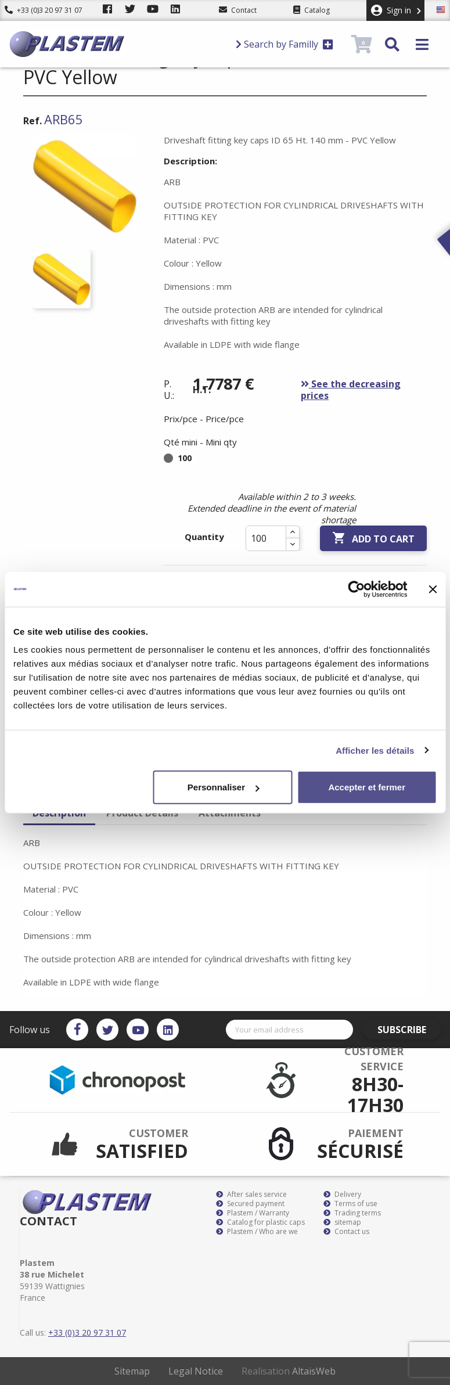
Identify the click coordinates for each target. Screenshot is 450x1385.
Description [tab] (59, 813)
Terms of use (350, 1203)
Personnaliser (223, 787)
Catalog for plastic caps (260, 1222)
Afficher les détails (375, 750)
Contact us (346, 1231)
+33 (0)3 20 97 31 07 (43, 10)
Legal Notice (195, 1371)
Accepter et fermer (366, 787)
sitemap (342, 1222)
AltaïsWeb (314, 1371)
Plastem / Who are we (257, 1231)
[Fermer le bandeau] (433, 589)
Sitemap (132, 1371)
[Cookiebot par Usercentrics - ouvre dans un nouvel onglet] (356, 589)
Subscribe (407, 1029)
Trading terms (352, 1213)
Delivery (342, 1194)
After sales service (251, 1194)
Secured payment (250, 1203)
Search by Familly (284, 44)
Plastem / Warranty (252, 1213)
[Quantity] (266, 538)
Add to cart (373, 538)
